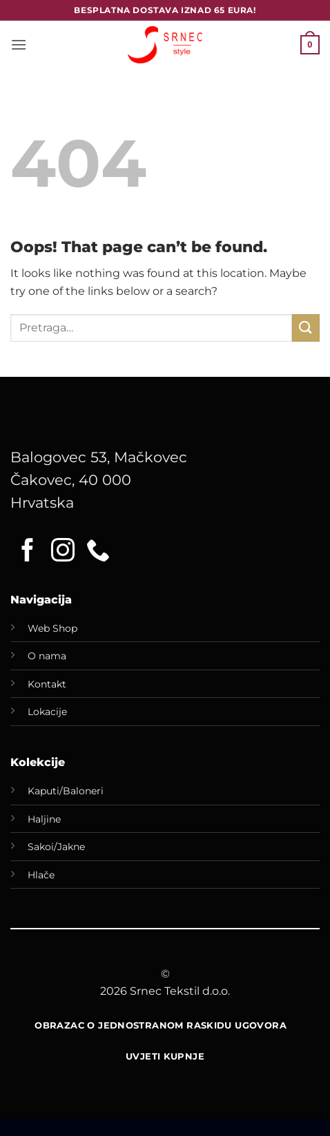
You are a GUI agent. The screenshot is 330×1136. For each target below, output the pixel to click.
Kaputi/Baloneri (66, 791)
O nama (47, 656)
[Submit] (306, 327)
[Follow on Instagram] (63, 552)
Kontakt (47, 684)
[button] (18, 44)
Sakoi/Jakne (56, 846)
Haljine (44, 819)
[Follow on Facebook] (27, 552)
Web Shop (52, 628)
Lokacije (47, 711)
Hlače (41, 875)
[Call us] (98, 552)
